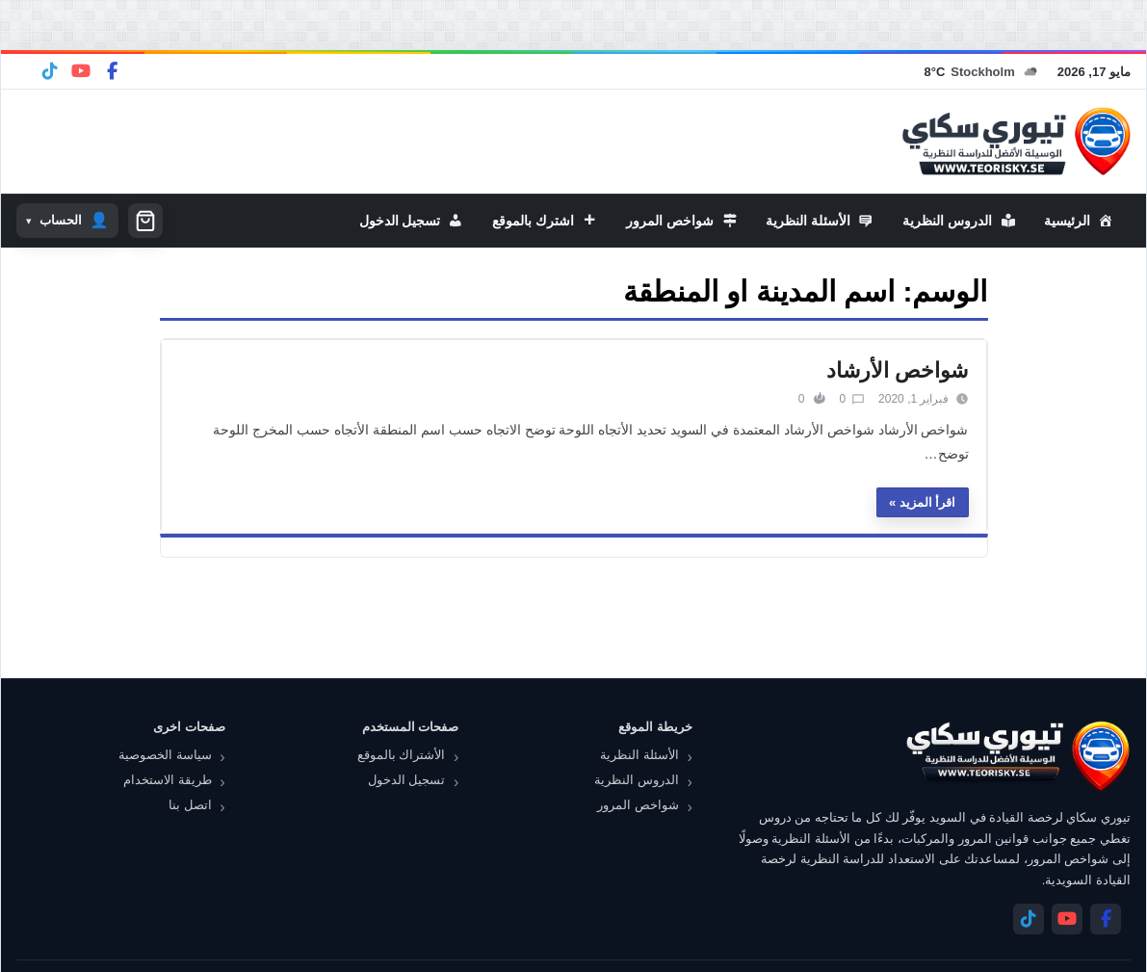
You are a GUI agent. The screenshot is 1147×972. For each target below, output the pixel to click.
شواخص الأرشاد (897, 370)
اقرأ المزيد (927, 502)
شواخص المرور (638, 805)
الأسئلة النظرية (639, 755)
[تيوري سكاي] (1017, 756)
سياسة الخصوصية (165, 755)
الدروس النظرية (636, 780)
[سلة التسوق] (145, 220)
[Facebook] (111, 71)
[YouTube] (80, 71)
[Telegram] (50, 71)
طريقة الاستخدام (167, 780)
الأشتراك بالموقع (401, 755)
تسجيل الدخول (407, 780)
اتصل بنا (190, 805)
